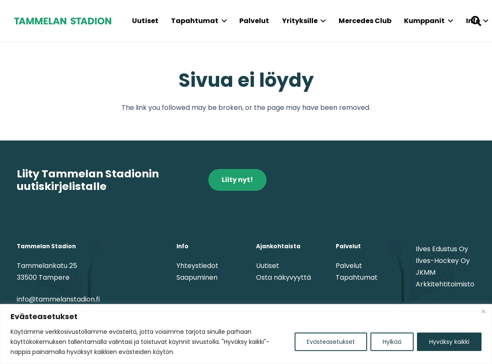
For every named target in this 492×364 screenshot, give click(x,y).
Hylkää (392, 342)
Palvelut (349, 265)
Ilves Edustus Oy (442, 249)
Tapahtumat (357, 277)
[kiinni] (483, 311)
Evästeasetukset (331, 342)
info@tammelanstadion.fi (58, 299)
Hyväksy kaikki (449, 342)
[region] (246, 334)
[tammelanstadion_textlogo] (62, 21)
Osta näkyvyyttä (283, 277)
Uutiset (267, 265)
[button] (222, 21)
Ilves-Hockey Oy (443, 260)
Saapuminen (197, 277)
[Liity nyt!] (237, 179)
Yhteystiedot (197, 265)
